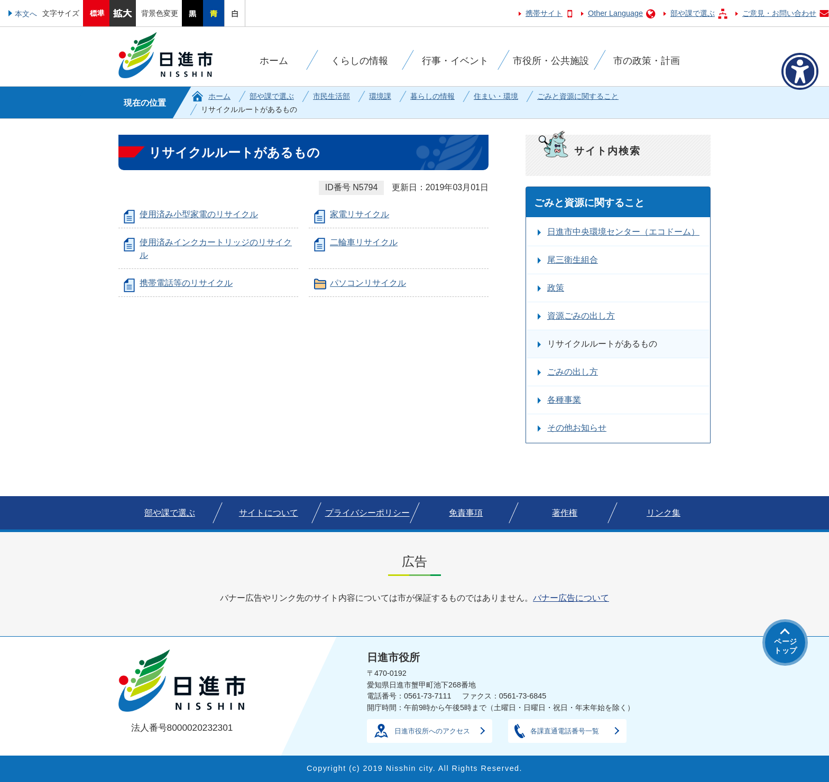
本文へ (26, 14)
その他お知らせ (576, 427)
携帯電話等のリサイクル (186, 282)
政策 (555, 287)
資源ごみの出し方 (581, 315)
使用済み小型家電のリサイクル (199, 214)
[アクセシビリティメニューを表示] (799, 71)
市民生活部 (331, 96)
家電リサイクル (359, 214)
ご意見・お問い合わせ (779, 13)
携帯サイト (544, 13)
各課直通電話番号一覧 (564, 731)
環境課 (380, 96)
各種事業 (564, 399)
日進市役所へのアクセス (432, 731)
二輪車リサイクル (364, 242)
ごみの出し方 (572, 371)
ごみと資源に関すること (578, 96)
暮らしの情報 (432, 96)
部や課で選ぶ (692, 13)
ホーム (219, 96)
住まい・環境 (496, 96)
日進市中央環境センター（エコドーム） (623, 231)
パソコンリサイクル (368, 282)
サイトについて (268, 512)
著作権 (564, 512)
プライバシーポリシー (367, 512)
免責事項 (466, 512)
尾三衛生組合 (572, 259)
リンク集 (663, 512)
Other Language (615, 13)
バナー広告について (571, 597)
